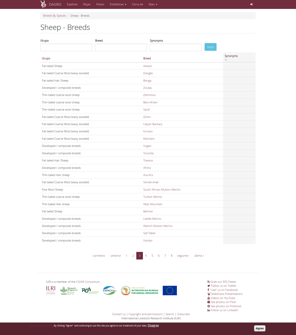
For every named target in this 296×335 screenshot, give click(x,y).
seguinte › (183, 255)
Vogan (147, 146)
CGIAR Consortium (88, 282)
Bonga (147, 80)
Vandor (148, 240)
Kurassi (148, 131)
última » (199, 255)
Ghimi (147, 117)
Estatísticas (118, 4)
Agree (260, 329)
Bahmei (148, 211)
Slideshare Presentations (224, 294)
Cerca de (137, 4)
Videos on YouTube (221, 298)
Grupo (44, 40)
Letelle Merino (152, 218)
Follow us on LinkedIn (222, 310)
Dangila (148, 73)
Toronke (148, 153)
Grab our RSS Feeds (221, 282)
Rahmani (148, 138)
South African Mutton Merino (161, 189)
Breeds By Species (54, 15)
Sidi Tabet (149, 233)
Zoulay (147, 88)
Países (100, 4)
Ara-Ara (148, 175)
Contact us (119, 314)
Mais (153, 4)
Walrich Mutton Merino (158, 226)
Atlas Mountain (152, 204)
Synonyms (156, 40)
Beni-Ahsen (150, 102)
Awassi (147, 66)
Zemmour (149, 95)
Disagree (153, 326)
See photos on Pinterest (224, 306)
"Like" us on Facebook (222, 290)
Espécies (72, 4)
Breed (99, 40)
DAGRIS (55, 4)
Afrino (147, 168)
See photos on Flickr (221, 302)
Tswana (148, 160)
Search (170, 314)
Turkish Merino (152, 197)
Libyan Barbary (152, 124)
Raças (87, 4)
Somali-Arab (151, 182)
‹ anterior (115, 255)
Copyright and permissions (146, 314)
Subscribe (183, 314)
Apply (210, 47)
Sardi (146, 109)
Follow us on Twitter (221, 285)
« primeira (98, 255)
